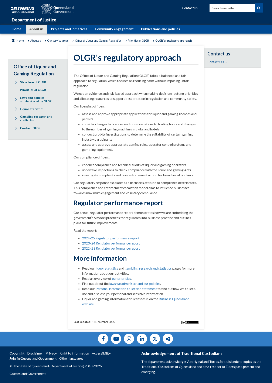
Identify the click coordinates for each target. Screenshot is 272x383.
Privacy (51, 353)
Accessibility (101, 353)
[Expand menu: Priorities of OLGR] (15, 90)
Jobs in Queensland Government (33, 358)
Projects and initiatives (69, 29)
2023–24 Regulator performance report (111, 243)
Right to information (74, 353)
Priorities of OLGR (138, 40)
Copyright (17, 353)
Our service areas (57, 40)
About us (36, 29)
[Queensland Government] (42, 8)
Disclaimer (35, 353)
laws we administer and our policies (134, 283)
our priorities (121, 278)
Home (16, 29)
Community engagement (114, 29)
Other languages (71, 358)
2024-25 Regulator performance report (110, 238)
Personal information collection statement (126, 289)
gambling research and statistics (148, 268)
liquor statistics (107, 268)
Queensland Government (28, 374)
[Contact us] (190, 8)
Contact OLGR (217, 62)
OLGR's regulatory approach (173, 40)
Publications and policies (160, 29)
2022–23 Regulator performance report (111, 248)
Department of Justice (34, 19)
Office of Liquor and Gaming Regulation (98, 40)
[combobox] (232, 8)
